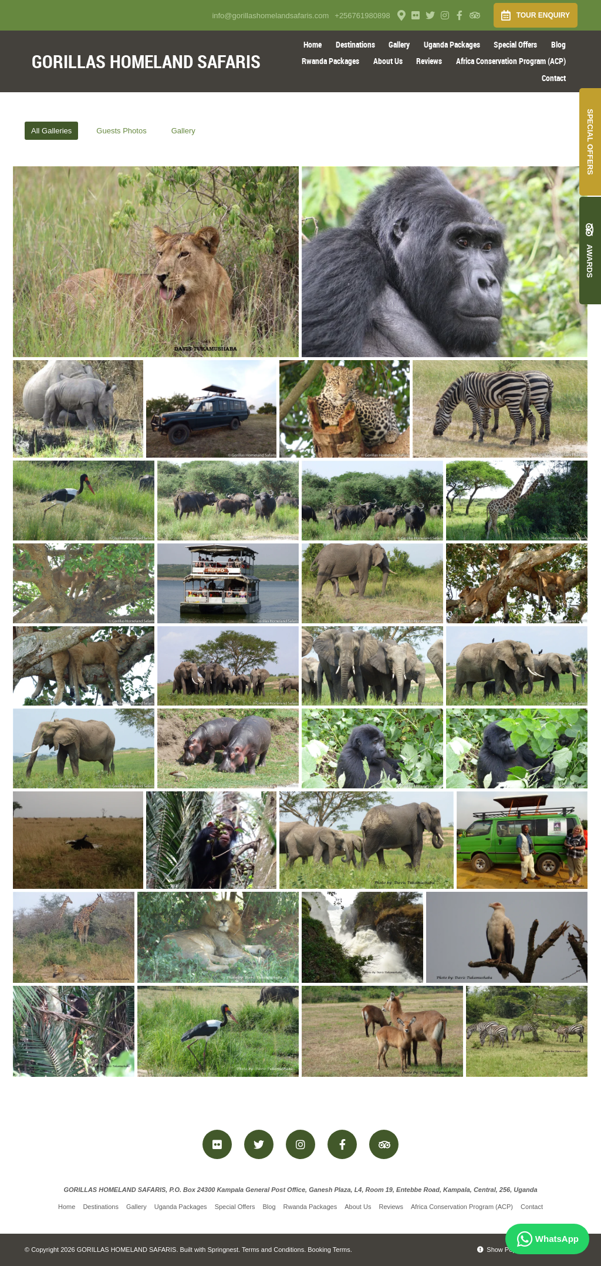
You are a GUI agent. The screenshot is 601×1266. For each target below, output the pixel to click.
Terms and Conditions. (274, 1249)
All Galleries (51, 130)
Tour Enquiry (535, 15)
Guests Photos (121, 130)
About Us (388, 60)
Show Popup (500, 1249)
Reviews (429, 60)
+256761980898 (362, 15)
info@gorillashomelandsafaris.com (270, 15)
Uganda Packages (452, 44)
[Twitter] (430, 15)
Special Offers (515, 44)
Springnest (223, 1249)
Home (312, 44)
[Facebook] (459, 15)
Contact (554, 77)
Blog (558, 44)
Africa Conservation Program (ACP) (511, 60)
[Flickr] (415, 15)
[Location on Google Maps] (401, 14)
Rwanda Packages (330, 60)
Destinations (355, 44)
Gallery (399, 44)
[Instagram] (445, 15)
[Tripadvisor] (474, 15)
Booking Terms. (330, 1249)
